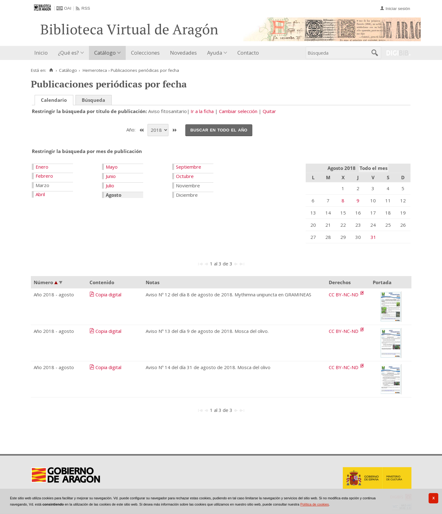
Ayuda (214, 52)
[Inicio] (51, 70)
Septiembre (188, 167)
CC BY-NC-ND (344, 294)
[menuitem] (42, 53)
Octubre (185, 176)
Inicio (41, 52)
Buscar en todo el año (218, 129)
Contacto (248, 52)
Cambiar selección (238, 111)
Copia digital (108, 294)
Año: (131, 129)
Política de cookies (314, 504)
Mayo (112, 167)
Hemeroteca (95, 70)
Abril (40, 194)
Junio (111, 176)
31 (373, 237)
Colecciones (145, 52)
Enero (42, 167)
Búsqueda (93, 100)
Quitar (269, 111)
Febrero (44, 176)
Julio (110, 185)
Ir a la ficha (202, 111)
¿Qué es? (68, 52)
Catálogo (105, 52)
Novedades (183, 52)
